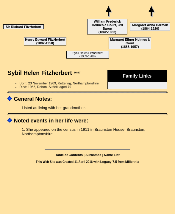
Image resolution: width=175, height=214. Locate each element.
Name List (112, 155)
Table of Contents (69, 155)
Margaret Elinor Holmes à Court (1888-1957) (130, 43)
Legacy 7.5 (108, 161)
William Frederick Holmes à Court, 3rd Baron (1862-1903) (107, 27)
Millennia (132, 161)
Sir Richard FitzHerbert (23, 27)
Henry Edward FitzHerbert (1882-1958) (45, 41)
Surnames (93, 155)
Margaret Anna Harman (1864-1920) (150, 26)
